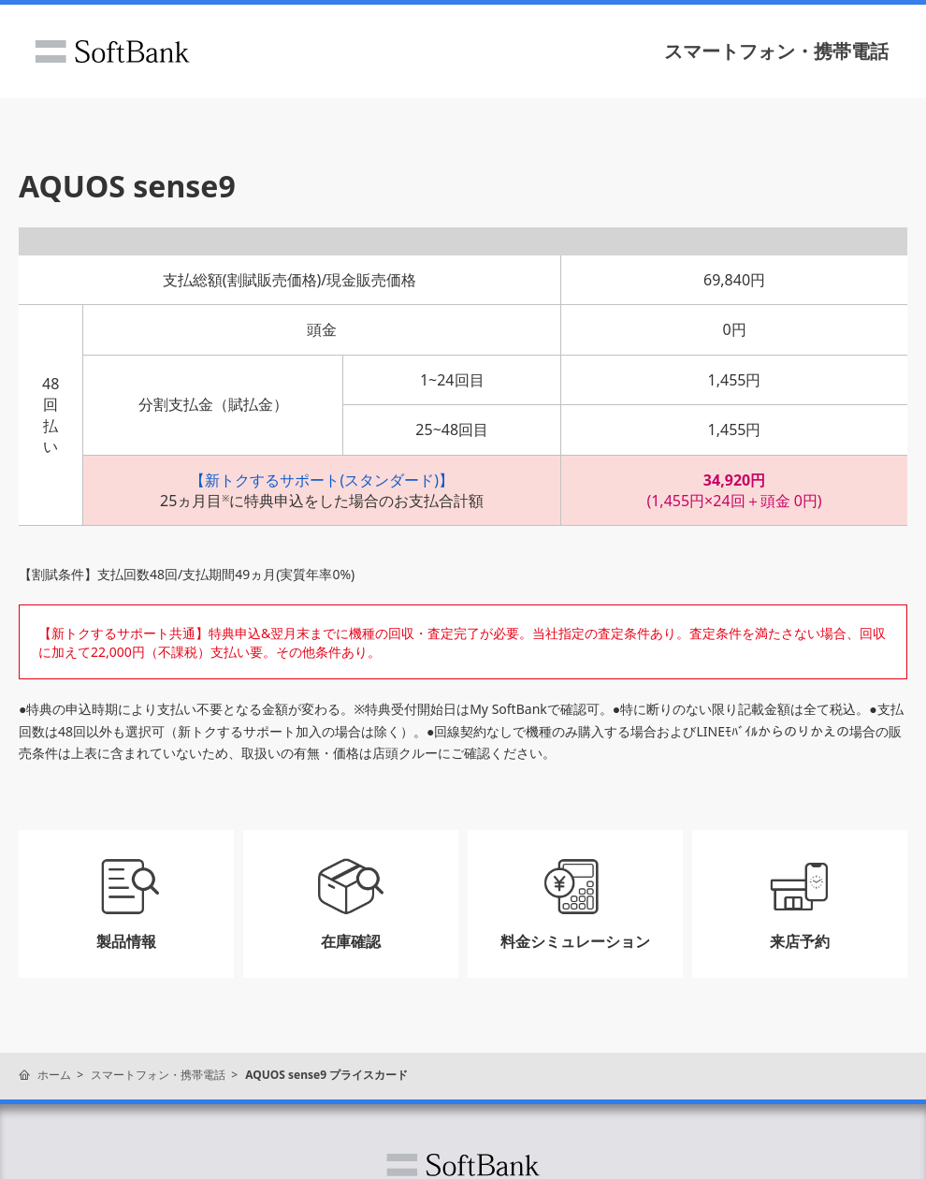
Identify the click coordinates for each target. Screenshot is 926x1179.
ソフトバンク (112, 51)
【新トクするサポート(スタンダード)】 (322, 480)
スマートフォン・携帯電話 (776, 51)
